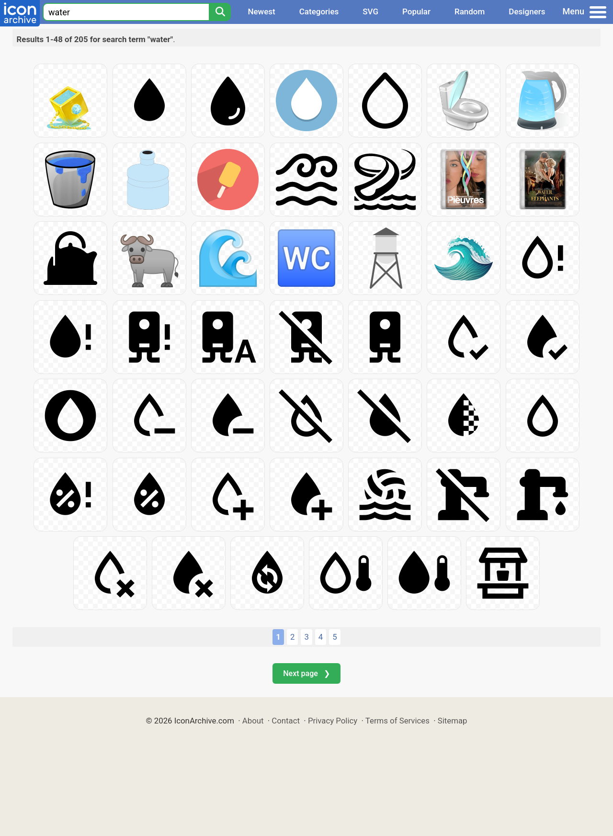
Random (469, 11)
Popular (416, 11)
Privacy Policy (332, 720)
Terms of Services (397, 720)
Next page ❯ (306, 673)
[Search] (220, 12)
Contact (286, 720)
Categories (319, 11)
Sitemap (452, 720)
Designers (527, 11)
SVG (370, 11)
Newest (261, 11)
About (253, 720)
